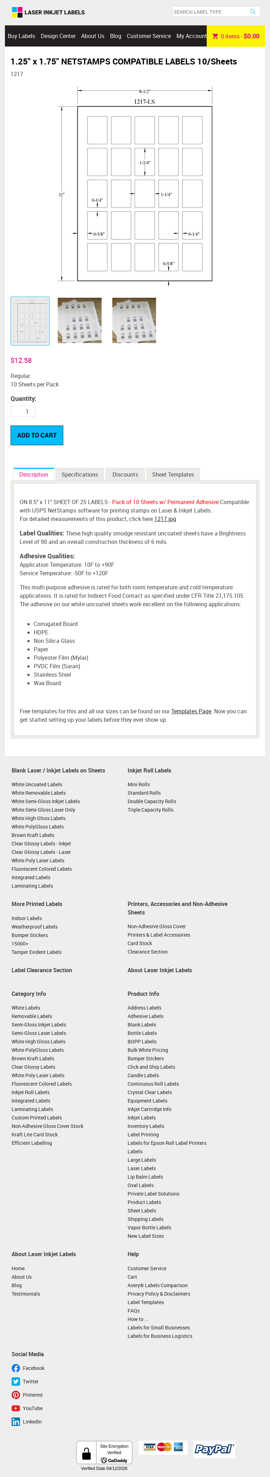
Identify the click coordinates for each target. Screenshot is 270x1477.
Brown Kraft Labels (33, 835)
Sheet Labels (142, 1210)
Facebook (33, 1368)
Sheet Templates (173, 474)
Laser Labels (142, 1168)
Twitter (31, 1381)
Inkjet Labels (142, 1117)
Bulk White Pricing (148, 1050)
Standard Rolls (144, 792)
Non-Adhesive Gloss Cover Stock (47, 1126)
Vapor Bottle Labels (149, 1227)
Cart (132, 1276)
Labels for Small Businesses (159, 1327)
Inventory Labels (146, 1126)
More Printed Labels (37, 904)
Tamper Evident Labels (37, 952)
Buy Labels (21, 36)
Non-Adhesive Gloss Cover (157, 926)
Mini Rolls (139, 784)
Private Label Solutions (153, 1193)
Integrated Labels (31, 877)
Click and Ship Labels (151, 1066)
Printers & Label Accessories (159, 934)
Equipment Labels (147, 1100)
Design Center (58, 36)
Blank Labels (142, 1024)
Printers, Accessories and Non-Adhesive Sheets (177, 908)
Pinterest (33, 1394)
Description (33, 474)
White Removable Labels (39, 792)
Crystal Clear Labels (150, 1092)
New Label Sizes (146, 1236)
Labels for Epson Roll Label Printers (167, 1143)
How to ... (138, 1319)
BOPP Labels (142, 1041)
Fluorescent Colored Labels (42, 868)
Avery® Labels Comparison (158, 1285)
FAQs (134, 1310)
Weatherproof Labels (35, 926)
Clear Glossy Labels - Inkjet (41, 843)
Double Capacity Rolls (152, 801)
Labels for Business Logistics (160, 1336)
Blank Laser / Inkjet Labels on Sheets (58, 770)
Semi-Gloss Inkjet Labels (39, 1024)
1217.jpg (165, 519)
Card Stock (140, 943)
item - (235, 36)
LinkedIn (32, 1421)
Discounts (125, 474)
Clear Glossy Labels (33, 1066)
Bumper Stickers (30, 935)
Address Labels (144, 1007)
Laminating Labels (32, 885)
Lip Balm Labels (145, 1176)
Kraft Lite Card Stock (35, 1134)
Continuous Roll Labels (153, 1083)
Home (18, 1268)
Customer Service (149, 36)
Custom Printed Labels (37, 1117)
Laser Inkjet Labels (48, 13)
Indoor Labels (27, 918)
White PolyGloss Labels (38, 826)
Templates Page (191, 711)
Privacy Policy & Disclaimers (159, 1293)
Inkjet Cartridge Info (150, 1109)
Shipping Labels (145, 1219)
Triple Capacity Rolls (150, 809)
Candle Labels (143, 1075)
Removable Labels (32, 1016)
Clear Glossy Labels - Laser (41, 852)
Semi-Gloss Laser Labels (39, 1033)
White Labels (26, 1007)
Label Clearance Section (42, 970)
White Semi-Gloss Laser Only (43, 809)
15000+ (20, 943)
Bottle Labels (142, 1033)
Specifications (80, 474)
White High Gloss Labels (38, 818)
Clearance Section (148, 951)
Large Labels (142, 1159)
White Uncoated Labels (37, 784)
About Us (92, 36)
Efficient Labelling (32, 1143)
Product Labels (144, 1202)
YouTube (33, 1408)
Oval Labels (141, 1185)
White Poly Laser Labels (38, 860)
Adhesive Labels (145, 1016)
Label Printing (143, 1134)
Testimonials (26, 1293)
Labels (135, 1151)
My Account (191, 36)
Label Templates (146, 1302)
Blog (115, 36)
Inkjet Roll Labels (149, 770)
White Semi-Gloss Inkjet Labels (46, 801)
